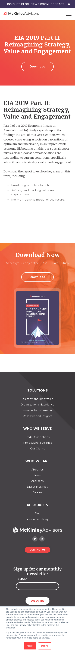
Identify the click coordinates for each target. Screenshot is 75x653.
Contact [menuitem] (57, 4)
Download (37, 66)
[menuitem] (68, 4)
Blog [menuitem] (38, 513)
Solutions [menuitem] (37, 390)
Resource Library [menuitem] (38, 519)
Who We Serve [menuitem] (37, 429)
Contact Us (37, 549)
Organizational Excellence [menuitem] (38, 404)
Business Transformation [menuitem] (37, 410)
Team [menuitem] (37, 475)
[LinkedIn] (42, 539)
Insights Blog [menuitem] (18, 4)
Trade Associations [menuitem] (38, 437)
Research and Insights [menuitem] (37, 416)
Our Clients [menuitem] (37, 448)
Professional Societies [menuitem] (37, 442)
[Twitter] (35, 539)
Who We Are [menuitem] (37, 461)
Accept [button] (30, 646)
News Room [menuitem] (40, 4)
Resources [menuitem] (37, 505)
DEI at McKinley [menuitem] (37, 486)
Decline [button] (44, 646)
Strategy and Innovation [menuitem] (38, 399)
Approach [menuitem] (37, 481)
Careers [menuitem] (38, 492)
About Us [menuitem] (38, 469)
